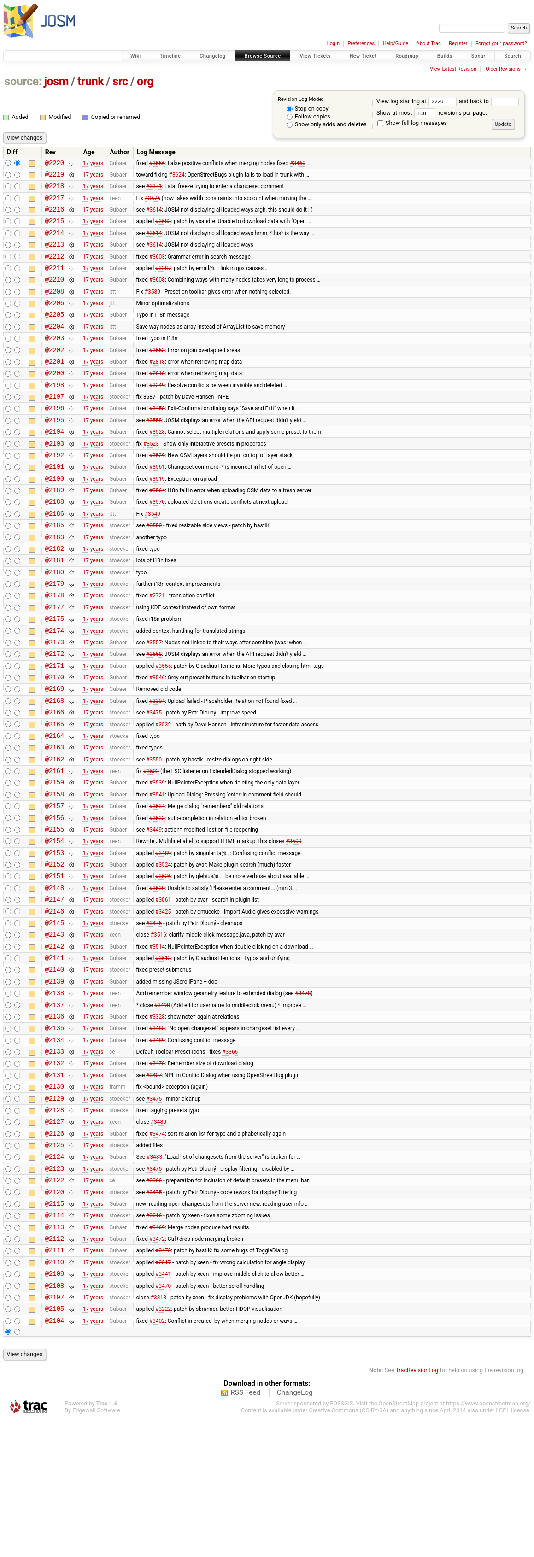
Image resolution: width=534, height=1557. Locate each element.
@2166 (54, 778)
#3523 (151, 477)
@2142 (54, 1040)
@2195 (54, 451)
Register (458, 44)
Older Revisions (503, 69)
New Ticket (363, 56)
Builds (444, 56)
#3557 (154, 699)
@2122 (54, 1301)
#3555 (163, 726)
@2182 (54, 595)
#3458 (157, 438)
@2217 (54, 203)
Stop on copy (308, 108)
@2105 (54, 1445)
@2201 (54, 386)
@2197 (54, 425)
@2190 (54, 517)
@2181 (54, 608)
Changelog (212, 56)
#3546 (157, 739)
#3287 (163, 281)
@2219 (54, 176)
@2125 (54, 1262)
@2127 (54, 1236)
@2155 (54, 909)
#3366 (230, 1158)
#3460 (297, 163)
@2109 (54, 1406)
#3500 (293, 922)
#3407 (154, 1183)
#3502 (151, 844)
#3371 (154, 190)
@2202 (54, 373)
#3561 (157, 504)
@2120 (54, 1314)
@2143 (54, 1026)
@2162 (54, 830)
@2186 (54, 556)
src (120, 81)
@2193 (54, 477)
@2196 (54, 438)
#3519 (157, 516)
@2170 (54, 739)
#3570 (157, 543)
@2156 (54, 896)
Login (333, 44)
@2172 (54, 712)
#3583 (163, 229)
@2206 (54, 320)
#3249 (157, 412)
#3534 (157, 883)
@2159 (54, 856)
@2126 (54, 1249)
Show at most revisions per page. (431, 112)
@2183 (54, 582)
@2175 (54, 673)
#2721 (157, 647)
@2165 (54, 791)
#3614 (154, 216)
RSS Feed (245, 1531)
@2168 (54, 765)
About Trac (429, 44)
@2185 (54, 569)
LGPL (503, 1548)
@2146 (54, 1001)
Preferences (361, 44)
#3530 (157, 974)
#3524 (163, 948)
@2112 (54, 1366)
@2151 (54, 961)
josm (56, 81)
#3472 (157, 1367)
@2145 (54, 1013)
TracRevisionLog (417, 1508)
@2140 (54, 1066)
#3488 (157, 1131)
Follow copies (308, 116)
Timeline (170, 56)
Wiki (135, 56)
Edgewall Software (96, 1548)
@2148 (54, 974)
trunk (90, 81)
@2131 (54, 1184)
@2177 (54, 660)
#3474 (157, 1249)
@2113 (54, 1354)
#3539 (157, 857)
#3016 (154, 1341)
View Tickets (314, 56)
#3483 (154, 1275)
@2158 (54, 870)
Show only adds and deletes (327, 124)
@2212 (54, 268)
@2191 (54, 503)
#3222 (163, 1445)
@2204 (54, 346)
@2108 (54, 1419)
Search (512, 56)
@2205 (54, 333)
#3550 (154, 569)
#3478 (303, 1092)
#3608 (157, 294)
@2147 (54, 987)
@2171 (54, 726)
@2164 (54, 804)
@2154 (54, 922)
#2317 (163, 1393)
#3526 (163, 961)
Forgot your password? (501, 44)
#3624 (177, 176)
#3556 (157, 163)
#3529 (157, 490)
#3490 (162, 1105)
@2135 (54, 1131)
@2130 (54, 1196)
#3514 (157, 1040)
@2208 (54, 307)
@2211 (54, 281)
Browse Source (263, 56)
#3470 (163, 1419)
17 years (92, 163)
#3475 (154, 778)
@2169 (54, 752)
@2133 (54, 1157)
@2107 (54, 1432)
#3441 (163, 1406)
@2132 (54, 1170)
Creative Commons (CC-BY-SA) (349, 1548)
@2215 (54, 228)
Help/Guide (395, 44)
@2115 (54, 1327)
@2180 (54, 621)
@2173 (54, 700)
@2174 (54, 687)
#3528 (157, 464)
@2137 (54, 1105)
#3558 (154, 451)
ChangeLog (295, 1531)
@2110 (54, 1393)
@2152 (54, 948)
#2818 (157, 386)
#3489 (163, 935)
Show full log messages (412, 122)
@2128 (54, 1223)
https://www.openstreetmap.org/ (488, 1541)
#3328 (157, 1118)
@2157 (54, 883)
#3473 (163, 1380)
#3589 (152, 307)
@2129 (54, 1210)
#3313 (158, 1432)
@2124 (54, 1275)
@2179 (54, 634)
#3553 (157, 373)
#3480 (158, 1236)
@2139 (54, 1079)
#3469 (157, 1354)
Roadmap (406, 56)
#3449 (154, 909)
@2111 (54, 1379)
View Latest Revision (453, 69)
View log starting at (417, 101)
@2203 (54, 359)
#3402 (157, 1458)
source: (23, 81)
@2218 (54, 189)
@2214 (54, 242)
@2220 (54, 163)
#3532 (163, 791)
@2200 (54, 399)
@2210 (54, 294)
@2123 (54, 1288)
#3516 (158, 1027)
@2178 (54, 647)
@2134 (54, 1144)
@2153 (54, 935)
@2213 (54, 255)
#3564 (157, 530)
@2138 (54, 1092)
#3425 (163, 1000)
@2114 (54, 1340)
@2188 (54, 542)
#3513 (163, 1053)
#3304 (157, 765)
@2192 (54, 490)
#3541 (157, 870)
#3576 (152, 203)
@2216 (54, 216)
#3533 (157, 896)
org (145, 81)
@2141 (54, 1053)
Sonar (478, 56)
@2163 (54, 817)
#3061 (163, 988)
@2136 (54, 1118)
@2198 (54, 412)
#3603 (157, 268)
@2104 (54, 1458)
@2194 (54, 464)
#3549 (152, 556)
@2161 (54, 843)
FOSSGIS (341, 1541)
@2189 (54, 529)
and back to (489, 101)
